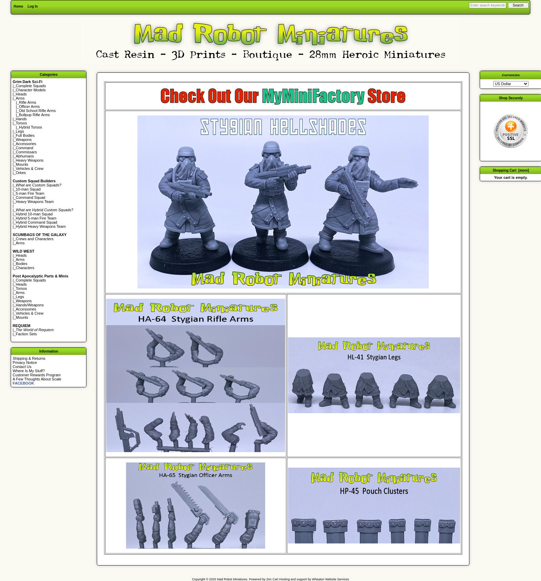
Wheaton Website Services (330, 579)
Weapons (24, 139)
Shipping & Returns (29, 358)
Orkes (21, 173)
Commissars (26, 152)
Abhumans (25, 156)
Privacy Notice (25, 362)
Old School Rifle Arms (37, 111)
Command (24, 148)
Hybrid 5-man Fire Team (36, 218)
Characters (25, 268)
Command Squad (30, 197)
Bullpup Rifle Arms (34, 115)
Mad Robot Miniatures (232, 579)
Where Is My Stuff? (29, 371)
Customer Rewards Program (37, 375)
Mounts (22, 164)
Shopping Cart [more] (511, 170)
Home (18, 6)
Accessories (26, 144)
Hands (21, 119)
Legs (20, 131)
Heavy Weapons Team (35, 202)
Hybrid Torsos (30, 127)
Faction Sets (26, 334)
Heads (21, 94)
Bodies (22, 264)
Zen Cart (272, 579)
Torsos (21, 123)
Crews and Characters (34, 239)
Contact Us (22, 367)
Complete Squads (31, 86)
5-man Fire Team (30, 193)
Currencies (511, 75)
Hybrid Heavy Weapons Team (41, 226)
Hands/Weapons (30, 305)
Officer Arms (29, 106)
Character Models (31, 90)
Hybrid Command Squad (36, 222)
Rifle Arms (27, 102)
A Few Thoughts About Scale (37, 379)
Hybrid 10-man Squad (34, 214)
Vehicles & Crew (29, 168)
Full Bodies (25, 135)
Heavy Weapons (30, 160)
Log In (33, 6)
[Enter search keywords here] (487, 5)
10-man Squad (28, 189)
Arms (20, 243)
